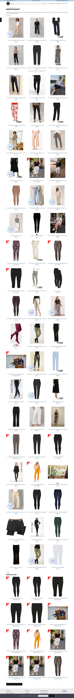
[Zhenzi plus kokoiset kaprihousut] (37, 171)
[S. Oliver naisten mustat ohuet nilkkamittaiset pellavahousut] (16, 59)
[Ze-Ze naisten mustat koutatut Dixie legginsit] (37, 502)
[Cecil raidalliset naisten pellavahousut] (37, 198)
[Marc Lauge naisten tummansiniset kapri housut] (58, 88)
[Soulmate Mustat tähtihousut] (16, 558)
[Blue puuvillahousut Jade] (16, 226)
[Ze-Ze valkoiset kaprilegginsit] (58, 558)
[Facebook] (63, 691)
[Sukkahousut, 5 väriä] (16, 337)
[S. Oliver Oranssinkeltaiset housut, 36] (37, 642)
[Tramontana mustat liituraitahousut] (37, 88)
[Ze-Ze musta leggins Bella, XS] (16, 589)
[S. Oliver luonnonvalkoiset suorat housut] (37, 254)
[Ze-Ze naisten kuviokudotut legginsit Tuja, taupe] (37, 558)
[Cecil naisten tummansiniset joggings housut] (16, 88)
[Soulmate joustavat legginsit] (37, 226)
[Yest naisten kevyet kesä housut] (37, 420)
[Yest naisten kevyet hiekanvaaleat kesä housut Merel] (16, 502)
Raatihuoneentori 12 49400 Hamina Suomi (10, 693)
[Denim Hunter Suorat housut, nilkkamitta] (37, 447)
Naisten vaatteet (14, 7)
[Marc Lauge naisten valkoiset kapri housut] (58, 171)
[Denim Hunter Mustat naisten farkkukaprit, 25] (58, 589)
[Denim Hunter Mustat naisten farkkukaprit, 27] (37, 616)
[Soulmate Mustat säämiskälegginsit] (16, 364)
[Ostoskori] (65, 3)
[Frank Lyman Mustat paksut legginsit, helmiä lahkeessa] (16, 475)
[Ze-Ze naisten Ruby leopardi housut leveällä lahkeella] (58, 420)
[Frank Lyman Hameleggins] (37, 530)
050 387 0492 (45, 693)
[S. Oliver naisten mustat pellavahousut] (58, 337)
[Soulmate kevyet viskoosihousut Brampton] (16, 254)
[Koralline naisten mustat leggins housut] (16, 530)
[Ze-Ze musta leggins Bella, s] (37, 589)
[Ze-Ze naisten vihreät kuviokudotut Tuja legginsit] (58, 530)
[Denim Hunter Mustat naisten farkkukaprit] (16, 281)
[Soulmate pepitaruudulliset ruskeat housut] (16, 447)
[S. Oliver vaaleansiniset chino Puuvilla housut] (58, 364)
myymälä (58, 3)
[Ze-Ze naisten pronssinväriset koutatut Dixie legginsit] (58, 254)
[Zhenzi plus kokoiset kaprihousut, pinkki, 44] (37, 669)
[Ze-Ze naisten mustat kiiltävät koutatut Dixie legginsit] (37, 364)
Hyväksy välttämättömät (43, 695)
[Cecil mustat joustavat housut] (37, 116)
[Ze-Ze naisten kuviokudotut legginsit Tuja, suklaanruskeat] (16, 309)
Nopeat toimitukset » (36, 0)
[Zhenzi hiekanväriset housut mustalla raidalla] (16, 143)
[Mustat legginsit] (58, 281)
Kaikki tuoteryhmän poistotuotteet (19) (14, 684)
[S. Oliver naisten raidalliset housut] (37, 143)
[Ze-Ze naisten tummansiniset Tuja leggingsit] (58, 502)
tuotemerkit (51, 3)
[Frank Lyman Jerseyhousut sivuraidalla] (16, 392)
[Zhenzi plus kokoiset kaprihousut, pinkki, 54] (16, 669)
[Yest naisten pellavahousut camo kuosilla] (16, 31)
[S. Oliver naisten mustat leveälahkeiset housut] (58, 116)
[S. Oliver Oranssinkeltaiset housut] (37, 475)
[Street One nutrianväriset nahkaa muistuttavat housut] (58, 143)
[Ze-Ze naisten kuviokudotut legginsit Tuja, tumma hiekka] (16, 198)
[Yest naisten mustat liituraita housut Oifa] (16, 420)
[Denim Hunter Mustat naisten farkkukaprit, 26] (16, 616)
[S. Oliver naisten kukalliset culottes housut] (16, 116)
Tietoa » (35, 695)
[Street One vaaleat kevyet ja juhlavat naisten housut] (37, 309)
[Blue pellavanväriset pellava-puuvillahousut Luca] (58, 198)
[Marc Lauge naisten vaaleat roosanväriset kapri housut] (58, 226)
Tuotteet (44, 3)
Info (62, 3)
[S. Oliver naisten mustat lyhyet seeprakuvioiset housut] (58, 59)
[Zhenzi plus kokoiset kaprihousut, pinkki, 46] (58, 642)
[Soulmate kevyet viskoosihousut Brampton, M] (16, 642)
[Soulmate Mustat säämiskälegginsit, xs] (58, 616)
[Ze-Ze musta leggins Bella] (58, 447)
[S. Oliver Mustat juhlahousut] (58, 392)
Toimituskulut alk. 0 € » (10, 0)
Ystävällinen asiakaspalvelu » (62, 0)
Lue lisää (8, 15)
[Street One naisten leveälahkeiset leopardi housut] (58, 309)
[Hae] (26, 3)
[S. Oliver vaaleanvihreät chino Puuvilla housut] (37, 281)
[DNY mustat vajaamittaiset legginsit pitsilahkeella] (37, 59)
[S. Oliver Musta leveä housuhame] (16, 171)
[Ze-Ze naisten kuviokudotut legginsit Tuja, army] (37, 337)
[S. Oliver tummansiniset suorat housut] (58, 31)
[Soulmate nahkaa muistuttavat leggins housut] (58, 475)
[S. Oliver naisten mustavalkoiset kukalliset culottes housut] (37, 31)
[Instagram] (65, 691)
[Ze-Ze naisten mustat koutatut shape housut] (37, 392)
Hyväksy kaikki (51, 695)
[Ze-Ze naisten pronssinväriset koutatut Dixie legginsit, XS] (58, 669)
